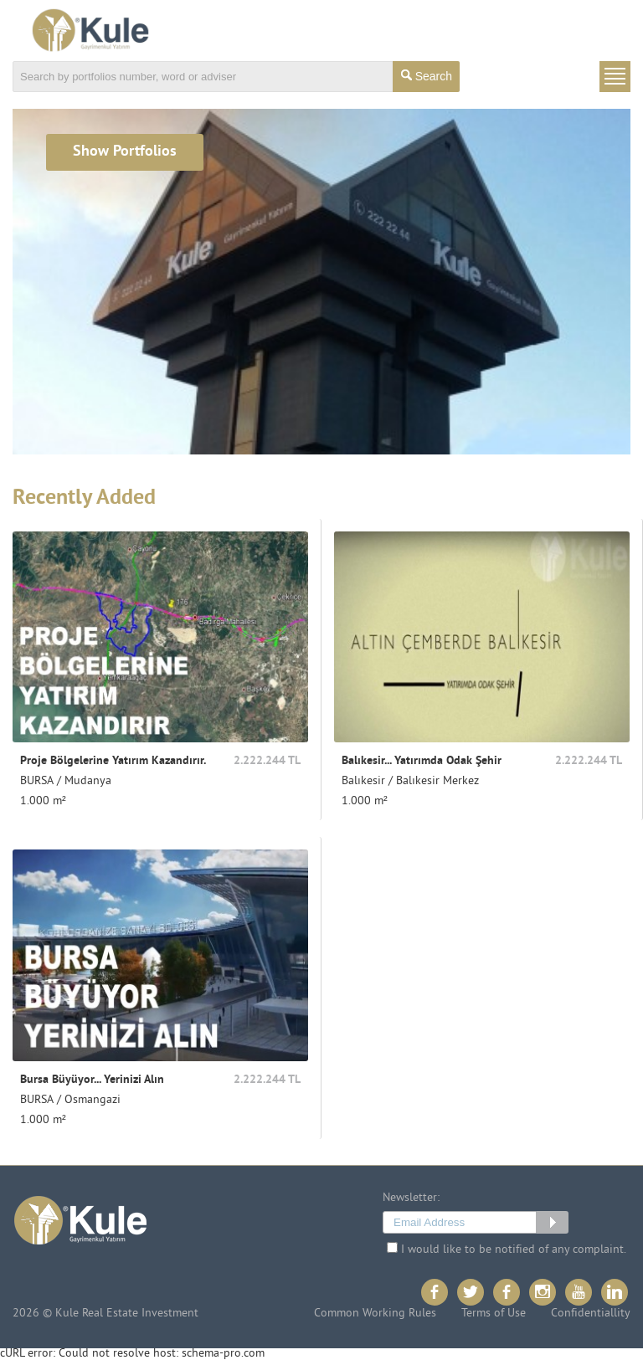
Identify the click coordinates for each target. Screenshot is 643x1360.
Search (426, 76)
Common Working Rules (375, 1314)
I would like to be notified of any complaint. (506, 1249)
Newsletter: (411, 1198)
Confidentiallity (590, 1314)
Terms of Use (493, 1314)
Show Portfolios (125, 152)
